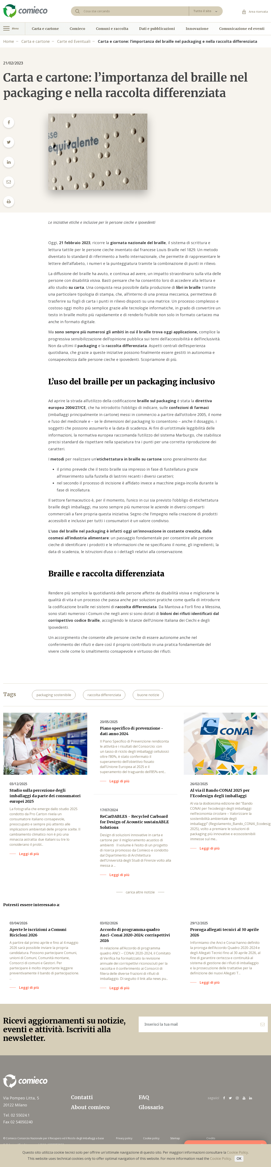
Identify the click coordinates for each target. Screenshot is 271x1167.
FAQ (144, 1097)
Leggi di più (29, 853)
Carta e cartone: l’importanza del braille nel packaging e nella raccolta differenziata (177, 41)
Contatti (82, 1097)
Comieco (77, 28)
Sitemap (175, 1138)
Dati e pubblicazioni (157, 28)
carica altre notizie (140, 892)
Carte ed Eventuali (73, 41)
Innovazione (197, 28)
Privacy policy (124, 1138)
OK (239, 1158)
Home (8, 41)
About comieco (90, 1107)
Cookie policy (151, 1138)
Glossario (151, 1107)
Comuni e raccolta (112, 28)
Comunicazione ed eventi (241, 28)
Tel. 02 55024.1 (16, 1115)
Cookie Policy (237, 1152)
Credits (210, 1138)
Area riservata (255, 12)
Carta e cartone (45, 28)
